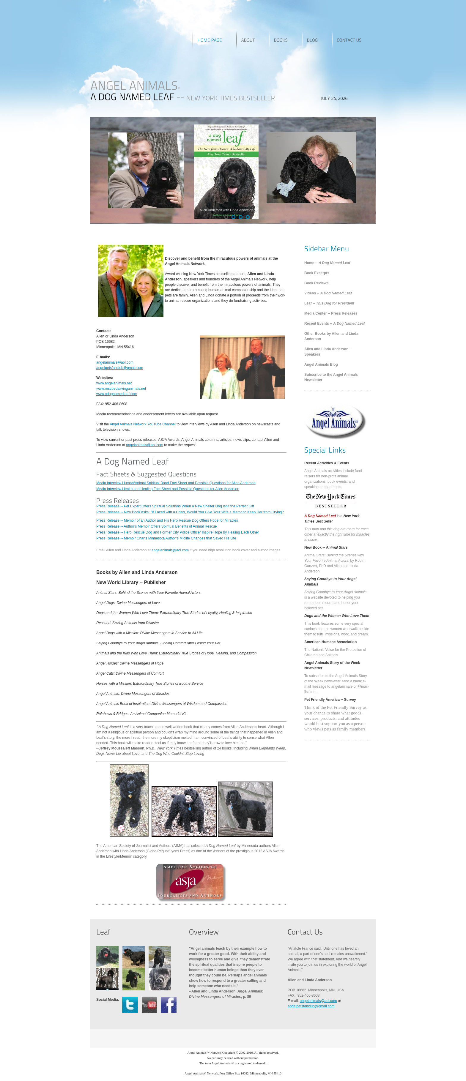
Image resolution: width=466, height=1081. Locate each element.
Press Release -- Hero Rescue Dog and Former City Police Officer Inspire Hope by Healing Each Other (177, 532)
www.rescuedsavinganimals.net (121, 388)
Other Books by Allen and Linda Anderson (331, 336)
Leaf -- (329, 303)
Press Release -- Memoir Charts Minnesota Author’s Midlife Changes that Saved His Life (166, 538)
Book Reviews (316, 283)
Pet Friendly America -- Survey (330, 699)
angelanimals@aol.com (114, 362)
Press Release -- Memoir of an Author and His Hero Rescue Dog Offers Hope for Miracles (167, 520)
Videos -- (328, 293)
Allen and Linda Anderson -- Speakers (328, 351)
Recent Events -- (334, 323)
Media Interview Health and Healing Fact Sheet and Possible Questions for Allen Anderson (167, 489)
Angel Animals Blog (321, 364)
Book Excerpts (316, 273)
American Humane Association (330, 642)
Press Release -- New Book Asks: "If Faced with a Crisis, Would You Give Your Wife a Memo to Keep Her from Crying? (190, 512)
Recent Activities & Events (326, 463)
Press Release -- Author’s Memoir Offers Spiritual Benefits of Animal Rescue (156, 526)
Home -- (327, 263)
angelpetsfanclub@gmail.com (119, 368)
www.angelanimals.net (114, 383)
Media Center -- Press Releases (330, 313)
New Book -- (326, 547)
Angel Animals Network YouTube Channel (142, 424)
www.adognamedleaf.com (116, 394)
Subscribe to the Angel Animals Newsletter (331, 377)
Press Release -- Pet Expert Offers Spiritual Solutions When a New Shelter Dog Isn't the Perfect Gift (175, 506)
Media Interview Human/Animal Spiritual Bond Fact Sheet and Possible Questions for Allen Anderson (176, 483)
